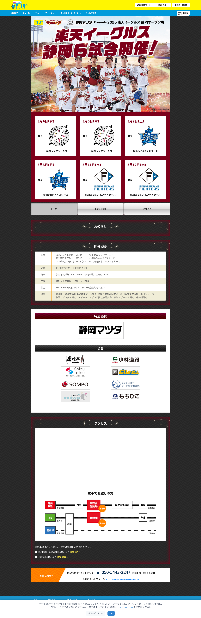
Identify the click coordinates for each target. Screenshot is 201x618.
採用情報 (52, 597)
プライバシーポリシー (125, 607)
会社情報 (33, 597)
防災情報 (94, 597)
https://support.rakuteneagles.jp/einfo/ (122, 576)
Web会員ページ (143, 4)
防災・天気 (162, 4)
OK (111, 613)
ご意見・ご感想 (181, 4)
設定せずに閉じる (95, 613)
